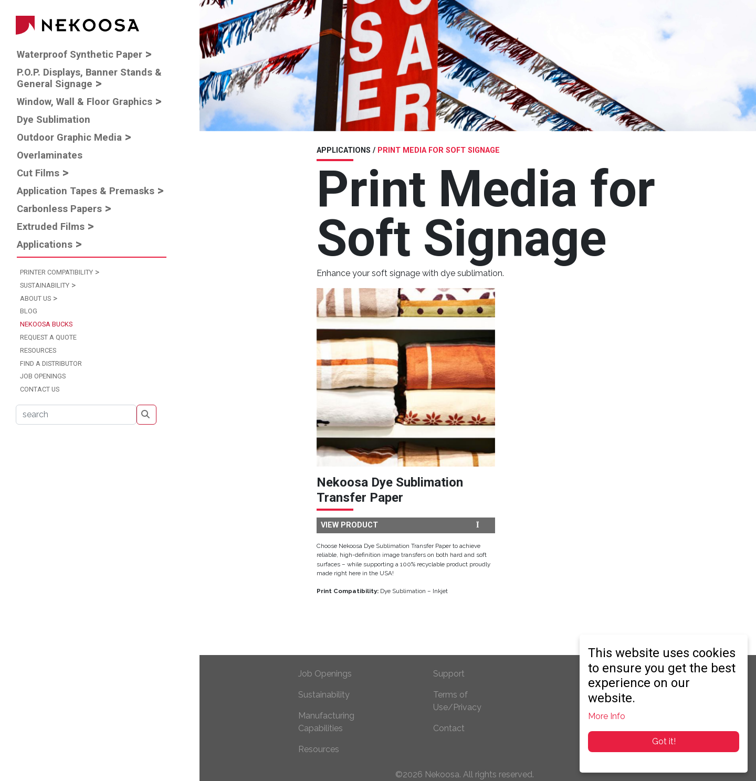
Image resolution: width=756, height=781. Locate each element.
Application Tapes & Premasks (85, 190)
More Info (606, 716)
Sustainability (44, 285)
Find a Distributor (51, 363)
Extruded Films (51, 226)
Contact (449, 728)
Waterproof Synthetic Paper (79, 54)
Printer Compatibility (56, 272)
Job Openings (43, 376)
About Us (35, 298)
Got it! (664, 741)
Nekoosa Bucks (46, 324)
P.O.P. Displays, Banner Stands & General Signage (89, 78)
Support (449, 674)
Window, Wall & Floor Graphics (84, 101)
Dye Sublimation (53, 119)
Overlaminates (49, 155)
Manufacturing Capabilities (326, 722)
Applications (44, 244)
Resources (38, 350)
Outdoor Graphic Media (69, 137)
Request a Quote (48, 337)
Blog (28, 311)
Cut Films (38, 172)
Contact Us (39, 389)
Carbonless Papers (59, 208)
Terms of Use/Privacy (457, 701)
